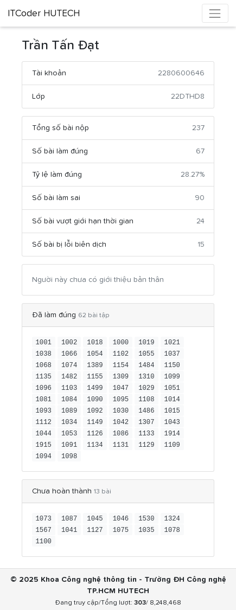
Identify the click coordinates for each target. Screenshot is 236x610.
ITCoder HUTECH (44, 13)
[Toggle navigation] (215, 13)
